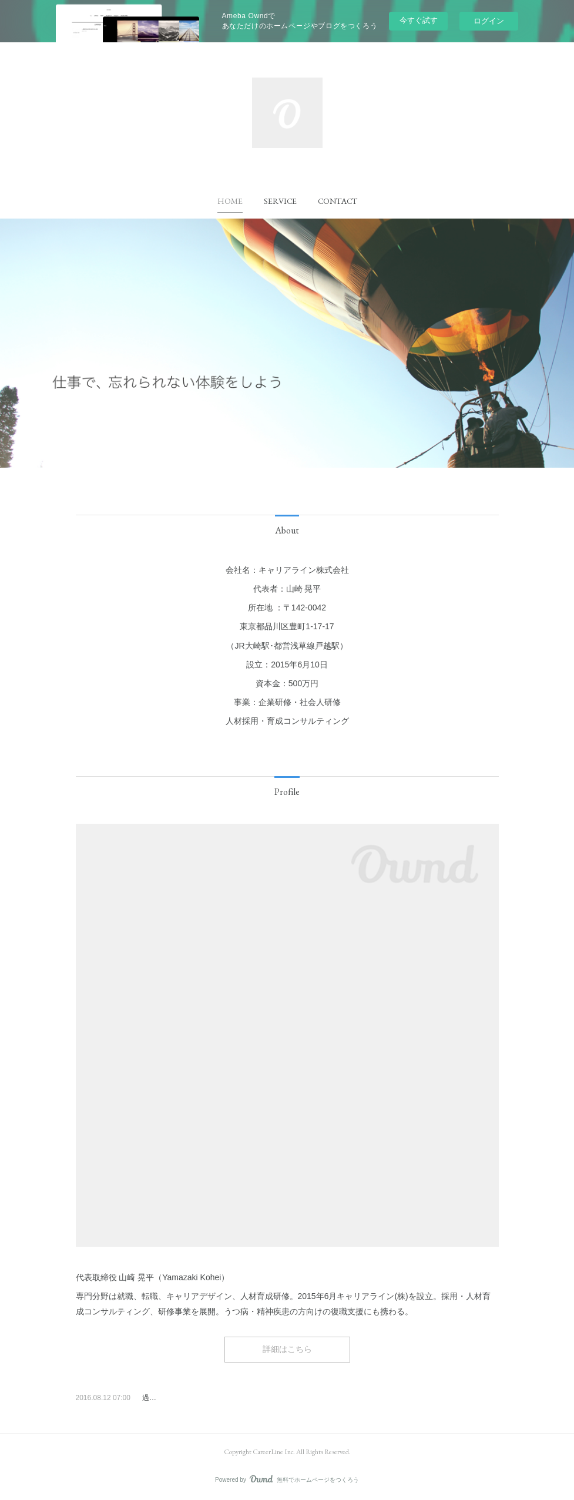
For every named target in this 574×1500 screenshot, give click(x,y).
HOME (230, 201)
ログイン (489, 20)
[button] (230, 201)
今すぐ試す (419, 20)
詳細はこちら (287, 1349)
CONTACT (337, 201)
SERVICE (280, 201)
